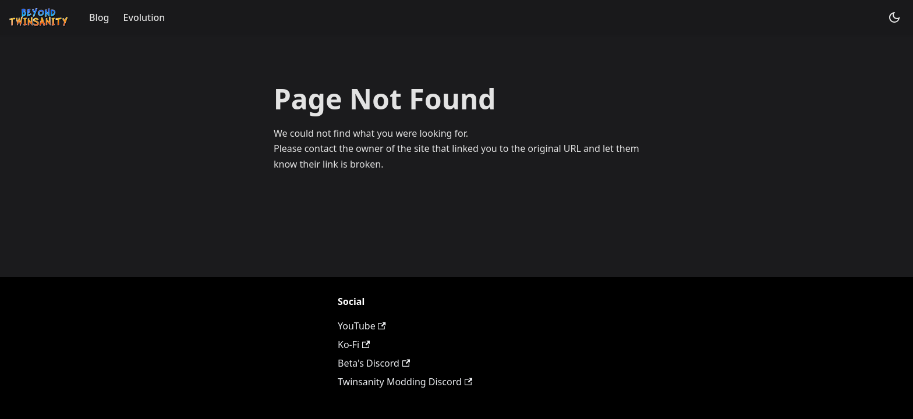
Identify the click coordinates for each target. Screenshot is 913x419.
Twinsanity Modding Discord (405, 381)
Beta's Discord (374, 363)
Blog (99, 17)
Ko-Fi (354, 344)
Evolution (144, 17)
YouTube (362, 325)
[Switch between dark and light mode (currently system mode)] (894, 17)
